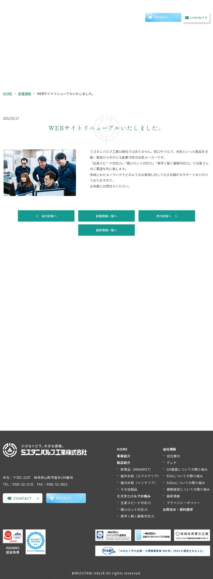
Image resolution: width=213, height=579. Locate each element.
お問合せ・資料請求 (178, 509)
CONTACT (197, 18)
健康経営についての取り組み (188, 489)
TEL (133, 18)
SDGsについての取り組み (186, 482)
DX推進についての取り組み (187, 469)
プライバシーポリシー (183, 502)
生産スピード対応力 (136, 502)
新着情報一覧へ (106, 216)
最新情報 (173, 496)
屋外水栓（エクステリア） (141, 475)
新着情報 (24, 93)
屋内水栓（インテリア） (139, 482)
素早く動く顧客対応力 (137, 516)
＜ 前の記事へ (46, 216)
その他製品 (129, 489)
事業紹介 (44, 13)
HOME (7, 93)
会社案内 (173, 456)
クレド (172, 462)
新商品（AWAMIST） (137, 469)
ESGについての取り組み (185, 475)
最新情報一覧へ (106, 230)
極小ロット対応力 (134, 509)
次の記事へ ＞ (166, 216)
